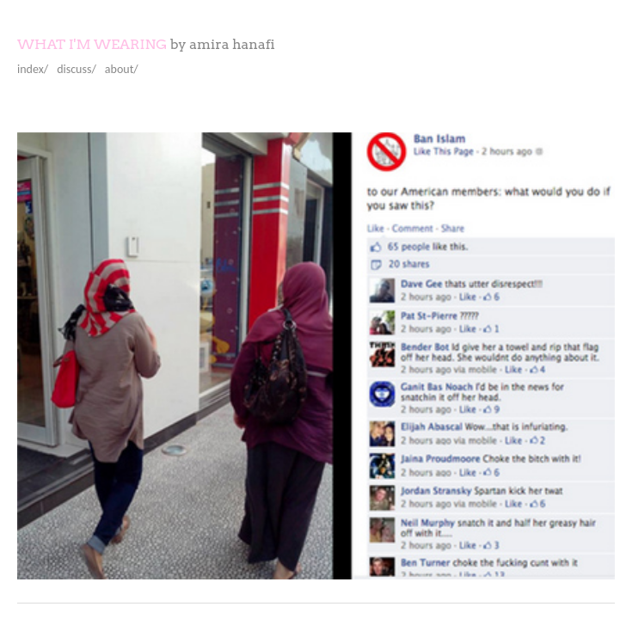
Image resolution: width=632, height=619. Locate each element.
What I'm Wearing (92, 44)
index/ (32, 69)
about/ (121, 69)
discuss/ (76, 69)
